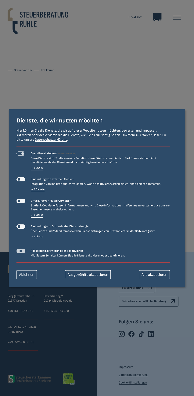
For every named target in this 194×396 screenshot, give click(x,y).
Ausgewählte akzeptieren (88, 274)
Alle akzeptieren (154, 274)
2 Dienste (38, 189)
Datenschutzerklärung (51, 140)
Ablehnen (26, 274)
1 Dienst (37, 168)
